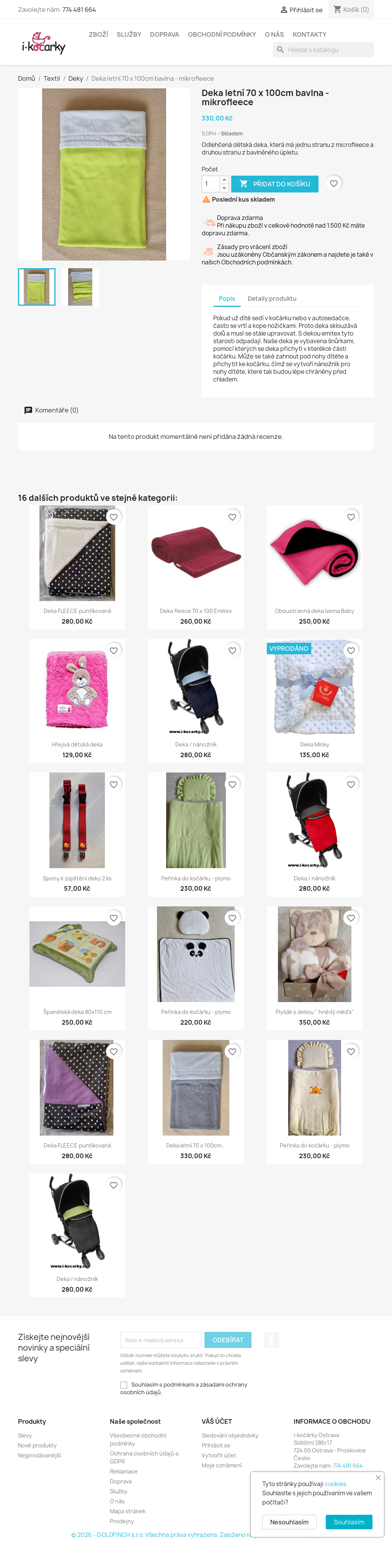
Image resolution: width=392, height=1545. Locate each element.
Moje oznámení (222, 1465)
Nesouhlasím (289, 1522)
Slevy (25, 1435)
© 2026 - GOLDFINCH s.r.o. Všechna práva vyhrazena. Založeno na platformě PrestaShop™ (196, 1535)
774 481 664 (79, 9)
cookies (335, 1484)
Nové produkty (37, 1445)
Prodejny (122, 1521)
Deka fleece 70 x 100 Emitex (196, 610)
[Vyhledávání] (323, 49)
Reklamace (124, 1471)
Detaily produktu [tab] (272, 299)
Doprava (164, 34)
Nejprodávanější (39, 1455)
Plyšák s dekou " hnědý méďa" (315, 1011)
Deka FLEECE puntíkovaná (77, 610)
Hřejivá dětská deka (77, 744)
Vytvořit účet (219, 1455)
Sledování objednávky (230, 1435)
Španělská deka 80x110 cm (77, 1011)
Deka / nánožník (196, 744)
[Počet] (211, 184)
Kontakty (310, 34)
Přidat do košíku (274, 184)
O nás (274, 34)
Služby (129, 34)
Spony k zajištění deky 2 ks (77, 878)
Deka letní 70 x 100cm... (196, 1145)
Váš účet (217, 1421)
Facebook (271, 1340)
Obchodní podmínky (222, 34)
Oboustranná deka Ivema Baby (314, 610)
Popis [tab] (227, 299)
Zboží (98, 34)
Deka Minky (314, 744)
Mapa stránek (127, 1511)
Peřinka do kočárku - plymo (196, 878)
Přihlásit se (216, 1445)
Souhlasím (349, 1522)
